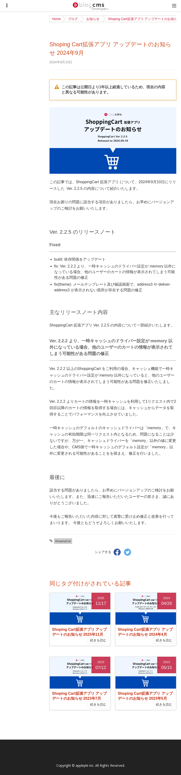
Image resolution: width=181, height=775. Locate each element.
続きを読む (98, 640)
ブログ (73, 19)
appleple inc (85, 765)
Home (56, 19)
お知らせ (92, 19)
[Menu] (6, 5)
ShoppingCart (63, 541)
